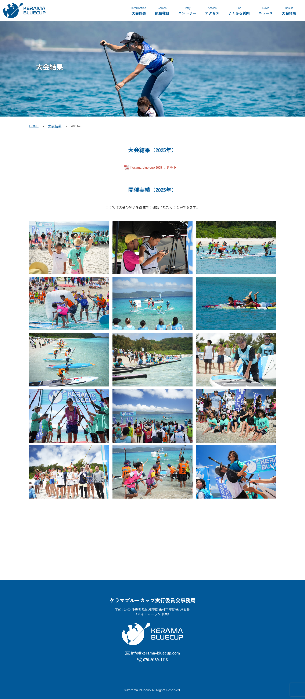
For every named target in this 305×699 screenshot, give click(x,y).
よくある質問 (239, 10)
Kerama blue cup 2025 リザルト (153, 167)
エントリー (187, 10)
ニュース (266, 10)
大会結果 (289, 10)
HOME (34, 125)
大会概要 (138, 10)
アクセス (212, 10)
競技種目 (162, 10)
